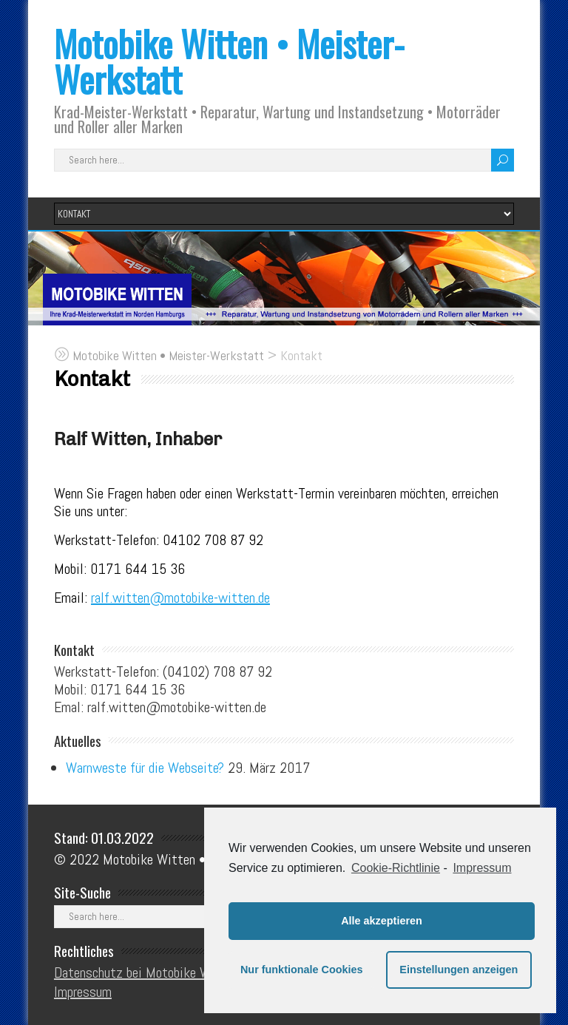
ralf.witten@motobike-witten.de (180, 597)
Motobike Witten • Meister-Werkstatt (229, 61)
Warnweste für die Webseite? (145, 767)
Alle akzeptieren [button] (381, 921)
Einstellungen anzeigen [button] (458, 969)
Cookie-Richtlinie (395, 868)
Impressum (83, 991)
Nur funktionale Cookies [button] (301, 969)
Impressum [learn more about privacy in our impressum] (482, 868)
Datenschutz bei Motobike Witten (146, 972)
